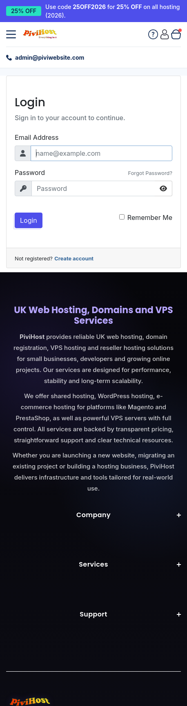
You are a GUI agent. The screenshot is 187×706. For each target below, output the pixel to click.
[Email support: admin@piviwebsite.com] (45, 57)
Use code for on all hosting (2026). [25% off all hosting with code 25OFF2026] (112, 11)
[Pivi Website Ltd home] (40, 34)
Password (30, 172)
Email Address (36, 137)
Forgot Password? (150, 173)
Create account (74, 259)
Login (28, 220)
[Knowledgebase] (153, 34)
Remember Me (149, 217)
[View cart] (176, 34)
